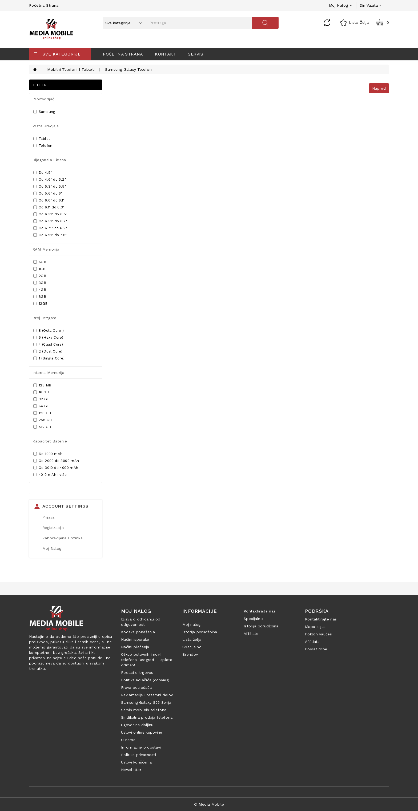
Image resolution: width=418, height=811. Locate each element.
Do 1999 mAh (47, 454)
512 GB (42, 427)
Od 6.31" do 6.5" (50, 214)
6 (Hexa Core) (48, 337)
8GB (39, 297)
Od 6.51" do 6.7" (50, 221)
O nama (128, 740)
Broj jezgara (45, 318)
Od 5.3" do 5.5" (49, 186)
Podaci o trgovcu (137, 672)
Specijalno (192, 647)
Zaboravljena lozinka (62, 538)
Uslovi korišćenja (136, 762)
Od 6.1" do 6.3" (49, 207)
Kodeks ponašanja (138, 632)
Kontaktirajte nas (259, 611)
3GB (39, 283)
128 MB (42, 385)
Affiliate (251, 633)
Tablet (41, 139)
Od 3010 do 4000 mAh (55, 468)
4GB (39, 290)
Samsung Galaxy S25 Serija (146, 702)
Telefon (43, 146)
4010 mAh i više (50, 475)
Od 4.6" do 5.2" (49, 179)
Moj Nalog (52, 548)
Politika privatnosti (138, 755)
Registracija (53, 527)
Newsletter (131, 770)
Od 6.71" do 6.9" (50, 228)
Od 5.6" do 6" (47, 193)
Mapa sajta (315, 626)
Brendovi (190, 654)
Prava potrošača (136, 687)
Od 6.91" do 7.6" (50, 235)
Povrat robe (316, 649)
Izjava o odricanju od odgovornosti (140, 622)
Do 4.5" (42, 173)
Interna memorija (48, 372)
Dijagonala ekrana (49, 160)
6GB (39, 262)
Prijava (48, 517)
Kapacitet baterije (50, 441)
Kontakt (165, 54)
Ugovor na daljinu (137, 725)
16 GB (41, 392)
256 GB (42, 420)
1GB (39, 269)
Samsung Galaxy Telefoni (128, 69)
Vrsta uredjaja (46, 126)
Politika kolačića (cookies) (145, 680)
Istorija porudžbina (199, 632)
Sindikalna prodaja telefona (146, 717)
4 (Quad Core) (48, 344)
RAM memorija (46, 249)
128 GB (42, 413)
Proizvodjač (43, 99)
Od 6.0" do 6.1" (49, 200)
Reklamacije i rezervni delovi (147, 695)
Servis (195, 54)
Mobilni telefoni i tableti (71, 69)
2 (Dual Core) (47, 351)
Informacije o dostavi (141, 747)
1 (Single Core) (49, 358)
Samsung (44, 112)
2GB (39, 276)
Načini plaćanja (135, 647)
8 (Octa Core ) (48, 331)
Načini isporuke (135, 639)
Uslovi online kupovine (141, 732)
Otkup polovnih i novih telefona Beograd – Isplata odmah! (146, 659)
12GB (40, 304)
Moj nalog (191, 624)
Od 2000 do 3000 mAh (56, 461)
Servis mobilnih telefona (143, 710)
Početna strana (44, 5)
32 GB (41, 399)
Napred (379, 88)
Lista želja (191, 639)
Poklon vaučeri (318, 634)
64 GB (41, 406)
